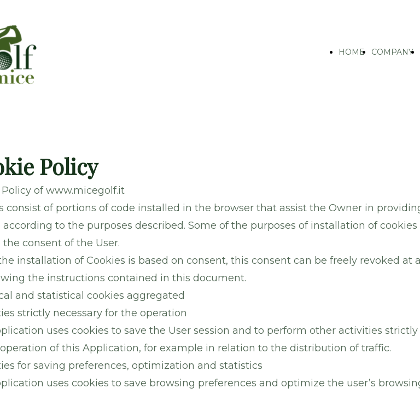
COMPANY (392, 52)
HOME (352, 52)
